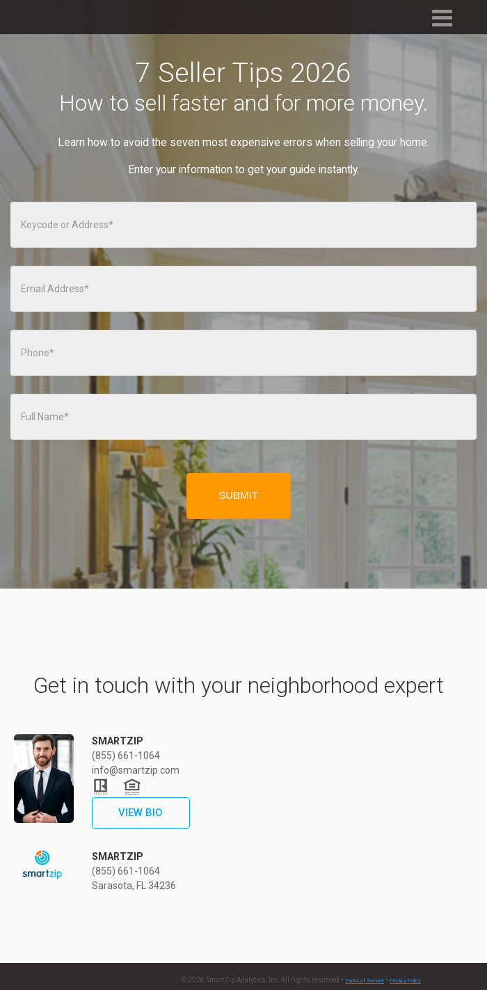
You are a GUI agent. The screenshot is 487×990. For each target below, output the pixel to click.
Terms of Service (364, 980)
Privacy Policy (405, 980)
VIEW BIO (140, 812)
